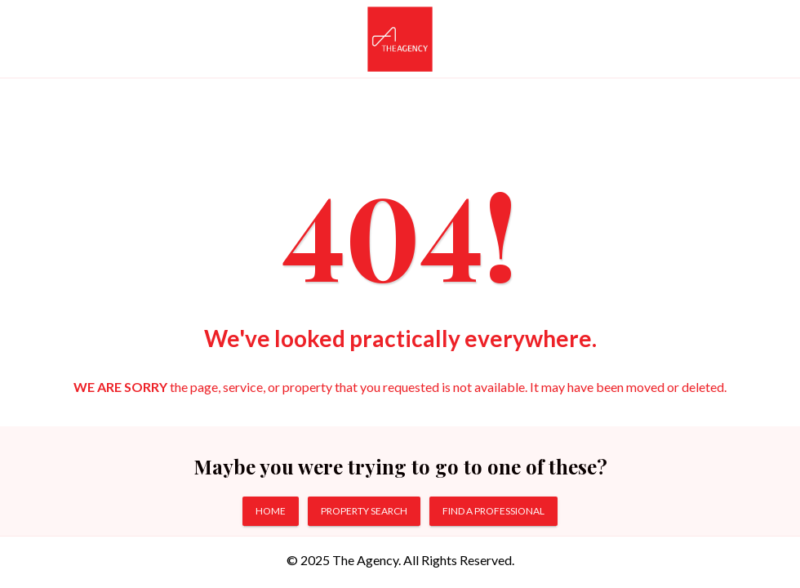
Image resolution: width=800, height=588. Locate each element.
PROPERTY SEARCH (364, 511)
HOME (271, 511)
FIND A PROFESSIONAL (493, 511)
